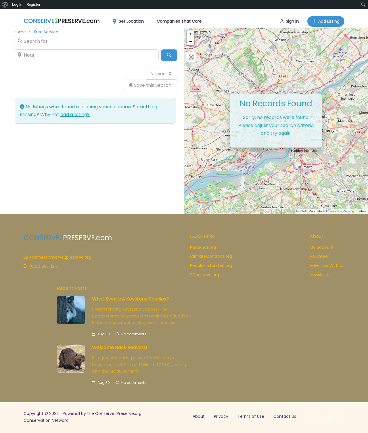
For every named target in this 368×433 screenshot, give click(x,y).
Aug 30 (101, 334)
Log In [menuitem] (17, 4)
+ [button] (190, 34)
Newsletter (320, 275)
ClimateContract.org (211, 256)
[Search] (169, 55)
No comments (131, 334)
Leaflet (301, 211)
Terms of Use (250, 416)
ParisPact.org (203, 247)
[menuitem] (5, 4)
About (199, 416)
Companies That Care (179, 20)
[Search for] (95, 41)
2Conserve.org (204, 275)
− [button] (190, 41)
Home (20, 32)
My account (322, 247)
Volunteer (319, 256)
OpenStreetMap (337, 211)
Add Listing (326, 20)
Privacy (221, 416)
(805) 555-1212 (41, 266)
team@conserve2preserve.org (57, 257)
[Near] (86, 55)
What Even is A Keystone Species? (130, 299)
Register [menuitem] (34, 4)
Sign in (289, 20)
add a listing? (75, 114)
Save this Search (150, 85)
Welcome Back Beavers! (119, 347)
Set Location (130, 20)
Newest (160, 73)
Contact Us (284, 416)
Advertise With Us (327, 265)
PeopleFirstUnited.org (211, 265)
